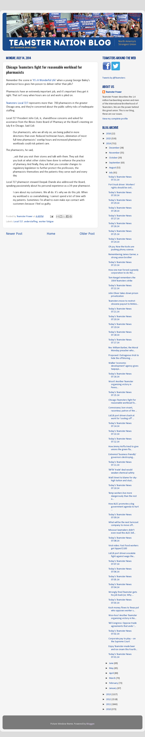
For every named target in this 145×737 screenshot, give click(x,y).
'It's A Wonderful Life (44, 80)
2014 (108, 143)
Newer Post (14, 234)
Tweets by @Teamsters (113, 78)
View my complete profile (115, 119)
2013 (108, 694)
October (113, 158)
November (114, 153)
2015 (108, 138)
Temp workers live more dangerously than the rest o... (122, 496)
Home (51, 234)
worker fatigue (46, 221)
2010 (108, 709)
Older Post (87, 234)
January (113, 688)
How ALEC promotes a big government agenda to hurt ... (123, 507)
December (114, 148)
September (115, 162)
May (111, 668)
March (112, 678)
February (114, 683)
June (111, 663)
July (111, 172)
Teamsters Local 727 (17, 103)
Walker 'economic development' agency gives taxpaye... (123, 366)
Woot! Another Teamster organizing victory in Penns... (120, 384)
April (111, 673)
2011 (108, 704)
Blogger (90, 724)
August (113, 167)
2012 (108, 699)
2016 (108, 133)
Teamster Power (114, 92)
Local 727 (18, 221)
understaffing (31, 221)
